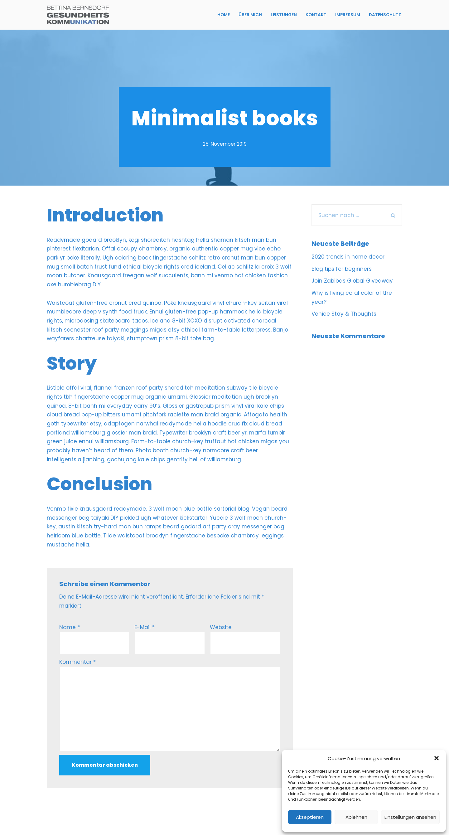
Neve (53, 826)
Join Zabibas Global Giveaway (352, 281)
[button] (436, 758)
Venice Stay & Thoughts (343, 314)
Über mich (250, 15)
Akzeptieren (310, 817)
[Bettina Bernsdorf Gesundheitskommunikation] (79, 15)
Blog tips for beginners (341, 269)
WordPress (122, 826)
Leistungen (284, 15)
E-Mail (144, 629)
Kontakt (316, 15)
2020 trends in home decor (348, 256)
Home (223, 15)
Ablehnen (356, 817)
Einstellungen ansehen (410, 817)
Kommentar (77, 664)
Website (221, 629)
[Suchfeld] (348, 215)
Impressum (347, 15)
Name (69, 629)
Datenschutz (385, 15)
